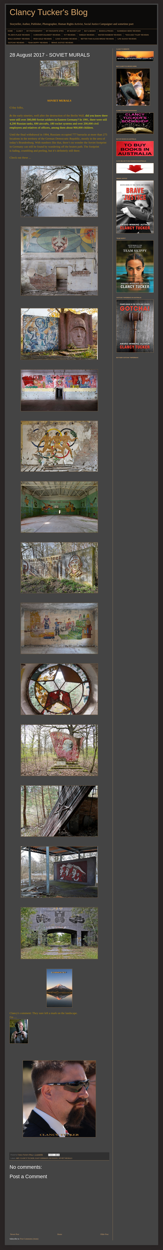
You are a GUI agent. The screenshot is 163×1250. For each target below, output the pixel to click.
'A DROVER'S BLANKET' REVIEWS (46, 35)
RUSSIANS (53, 1158)
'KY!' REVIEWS (69, 35)
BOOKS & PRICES (106, 31)
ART (17, 1158)
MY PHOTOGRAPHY (34, 31)
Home (59, 1234)
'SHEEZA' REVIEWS (86, 35)
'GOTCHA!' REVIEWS (16, 43)
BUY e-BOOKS (90, 31)
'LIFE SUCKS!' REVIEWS (126, 39)
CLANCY (19, 31)
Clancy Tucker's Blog (49, 12)
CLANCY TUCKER (27, 1158)
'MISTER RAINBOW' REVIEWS (110, 35)
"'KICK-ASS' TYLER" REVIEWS (137, 35)
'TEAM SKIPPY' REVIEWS (38, 43)
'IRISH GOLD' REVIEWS (42, 39)
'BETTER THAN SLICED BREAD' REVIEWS (97, 39)
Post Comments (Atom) (29, 1239)
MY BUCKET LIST (74, 31)
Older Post (104, 1234)
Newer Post (14, 1234)
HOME (10, 31)
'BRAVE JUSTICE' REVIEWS (62, 43)
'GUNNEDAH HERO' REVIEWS (129, 31)
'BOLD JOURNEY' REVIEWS (19, 39)
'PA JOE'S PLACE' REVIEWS (19, 35)
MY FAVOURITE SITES (55, 31)
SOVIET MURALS (65, 1158)
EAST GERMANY (41, 1158)
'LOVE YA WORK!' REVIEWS (66, 39)
